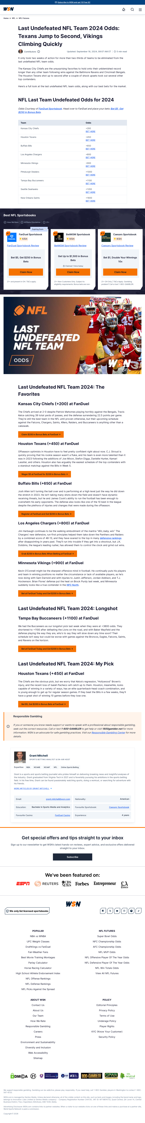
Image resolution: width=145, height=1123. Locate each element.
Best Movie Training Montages (38, 957)
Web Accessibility (38, 1052)
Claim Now (26, 272)
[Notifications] (123, 9)
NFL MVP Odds (106, 952)
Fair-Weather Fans (38, 952)
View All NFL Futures (107, 973)
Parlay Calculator (38, 962)
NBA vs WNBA (38, 936)
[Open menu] (139, 9)
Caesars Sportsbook (119, 807)
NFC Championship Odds (107, 941)
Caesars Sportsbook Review (117, 245)
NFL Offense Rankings (38, 978)
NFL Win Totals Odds (107, 968)
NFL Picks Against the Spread (38, 989)
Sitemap (38, 1058)
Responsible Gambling (38, 1026)
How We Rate (38, 1021)
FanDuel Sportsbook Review (23, 245)
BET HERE (90, 131)
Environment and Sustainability (38, 1042)
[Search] (132, 9)
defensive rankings (110, 538)
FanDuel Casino (62, 815)
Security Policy (107, 1036)
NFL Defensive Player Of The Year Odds (107, 962)
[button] (140, 9)
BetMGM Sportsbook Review (70, 245)
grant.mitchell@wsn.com (58, 799)
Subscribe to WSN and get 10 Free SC (74, 2)
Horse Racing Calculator (38, 968)
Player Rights (107, 1026)
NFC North (73, 584)
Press (38, 1036)
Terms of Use (106, 1015)
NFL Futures (24, 18)
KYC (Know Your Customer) (107, 1031)
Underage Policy (107, 1021)
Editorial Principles (107, 1005)
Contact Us (38, 1005)
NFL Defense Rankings (38, 983)
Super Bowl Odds (107, 936)
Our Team (38, 1015)
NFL (13, 18)
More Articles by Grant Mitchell (33, 788)
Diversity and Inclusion (38, 1047)
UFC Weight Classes (38, 941)
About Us (38, 1010)
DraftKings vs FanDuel (38, 946)
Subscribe (72, 856)
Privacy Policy (107, 1010)
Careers (38, 1031)
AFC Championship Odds (107, 946)
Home (6, 18)
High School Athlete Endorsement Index (38, 973)
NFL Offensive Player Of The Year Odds (107, 957)
